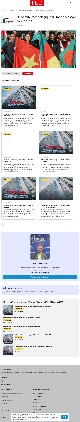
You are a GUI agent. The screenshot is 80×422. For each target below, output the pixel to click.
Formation (4, 403)
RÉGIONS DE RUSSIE (38, 393)
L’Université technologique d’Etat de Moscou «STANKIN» (33, 306)
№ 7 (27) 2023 (19, 351)
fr (72, 2)
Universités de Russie (42, 390)
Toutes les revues (38, 396)
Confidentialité (38, 409)
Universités (11, 10)
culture (3, 417)
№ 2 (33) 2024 (7, 331)
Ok (64, 416)
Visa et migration (6, 400)
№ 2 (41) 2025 (7, 322)
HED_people (5, 410)
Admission (27, 73)
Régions (3, 414)
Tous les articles (7, 390)
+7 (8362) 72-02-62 (9, 381)
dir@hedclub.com (9, 384)
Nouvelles (36, 399)
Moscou (19, 25)
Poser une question (40, 277)
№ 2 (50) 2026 (19, 311)
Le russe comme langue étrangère (12, 393)
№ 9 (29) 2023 (19, 340)
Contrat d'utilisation (40, 406)
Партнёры (36, 403)
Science (3, 407)
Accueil (3, 10)
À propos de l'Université (11, 73)
